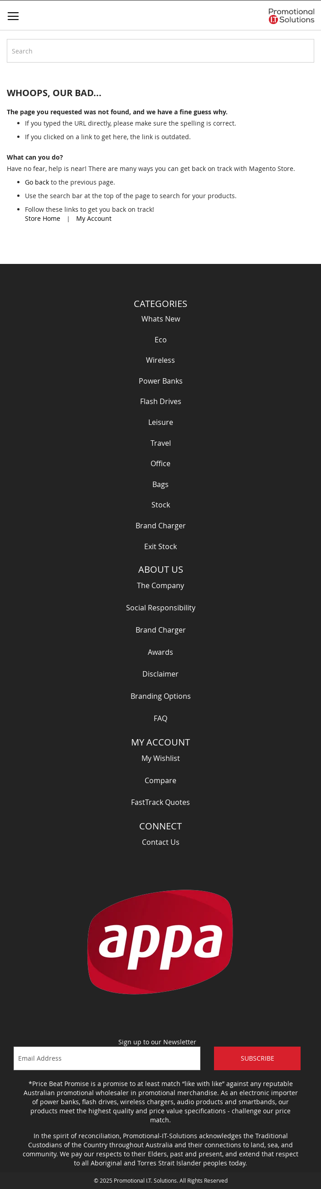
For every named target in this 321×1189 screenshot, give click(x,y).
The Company (160, 585)
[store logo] (291, 16)
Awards (160, 652)
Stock (160, 505)
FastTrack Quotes (160, 802)
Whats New (160, 319)
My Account (94, 218)
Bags (160, 484)
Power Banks (161, 381)
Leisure (160, 422)
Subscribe (257, 1058)
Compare (160, 780)
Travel (161, 443)
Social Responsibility (160, 608)
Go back (37, 182)
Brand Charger (161, 526)
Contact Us (161, 842)
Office (160, 463)
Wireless (160, 360)
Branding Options (161, 696)
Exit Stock (160, 546)
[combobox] (160, 51)
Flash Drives (160, 401)
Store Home (42, 218)
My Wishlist (160, 758)
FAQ (160, 718)
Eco (161, 340)
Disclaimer (160, 674)
